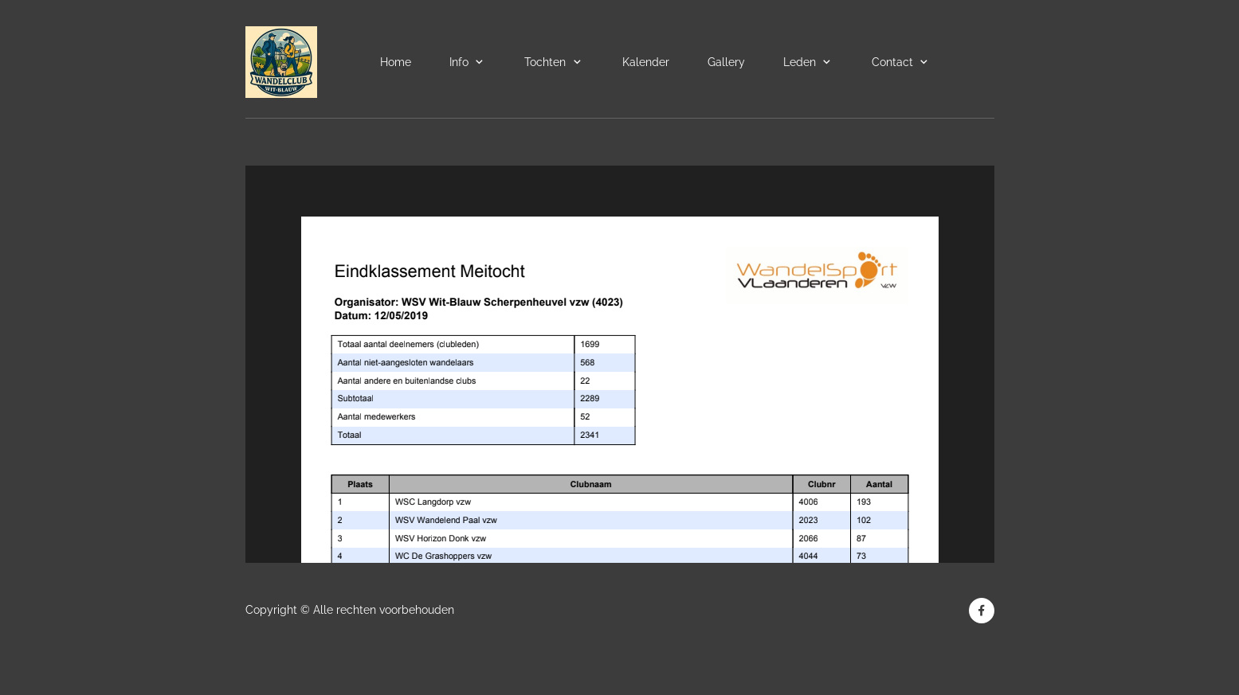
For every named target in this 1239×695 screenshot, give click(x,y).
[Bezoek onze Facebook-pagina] (981, 610)
